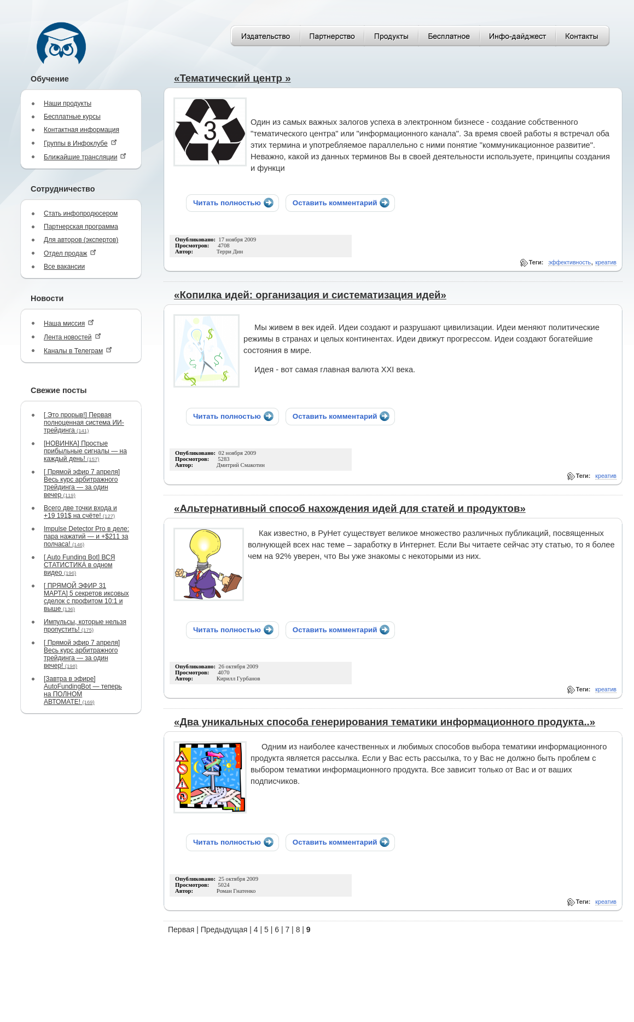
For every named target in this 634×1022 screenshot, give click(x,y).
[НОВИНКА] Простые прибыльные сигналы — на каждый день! (85, 451)
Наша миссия (69, 323)
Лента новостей (72, 337)
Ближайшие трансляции (85, 157)
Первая (181, 929)
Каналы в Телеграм (78, 351)
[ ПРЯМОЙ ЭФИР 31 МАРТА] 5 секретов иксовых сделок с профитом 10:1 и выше (86, 597)
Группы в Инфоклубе (80, 143)
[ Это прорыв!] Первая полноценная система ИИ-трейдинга (84, 422)
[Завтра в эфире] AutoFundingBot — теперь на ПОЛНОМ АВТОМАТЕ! (83, 690)
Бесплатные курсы (72, 116)
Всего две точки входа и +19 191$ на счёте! (80, 511)
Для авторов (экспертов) (81, 240)
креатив (605, 262)
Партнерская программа (81, 226)
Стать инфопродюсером (81, 213)
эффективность (569, 262)
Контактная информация (81, 130)
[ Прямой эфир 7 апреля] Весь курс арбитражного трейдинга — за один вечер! (82, 654)
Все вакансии (64, 266)
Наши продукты (67, 103)
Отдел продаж (70, 253)
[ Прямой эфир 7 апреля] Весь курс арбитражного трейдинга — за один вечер (82, 483)
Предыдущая (224, 929)
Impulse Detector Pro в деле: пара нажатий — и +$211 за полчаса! (86, 536)
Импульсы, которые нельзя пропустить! (85, 625)
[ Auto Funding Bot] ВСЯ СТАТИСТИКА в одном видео (79, 564)
